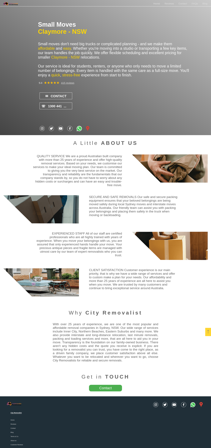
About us (13, 430)
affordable (46, 48)
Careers (13, 438)
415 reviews (67, 82)
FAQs (195, 3)
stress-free (71, 75)
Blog (204, 3)
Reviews (169, 3)
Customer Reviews (17, 434)
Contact (183, 3)
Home (156, 3)
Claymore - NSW (62, 31)
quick (55, 75)
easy (67, 48)
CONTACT (54, 96)
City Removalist (113, 302)
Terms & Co (14, 426)
